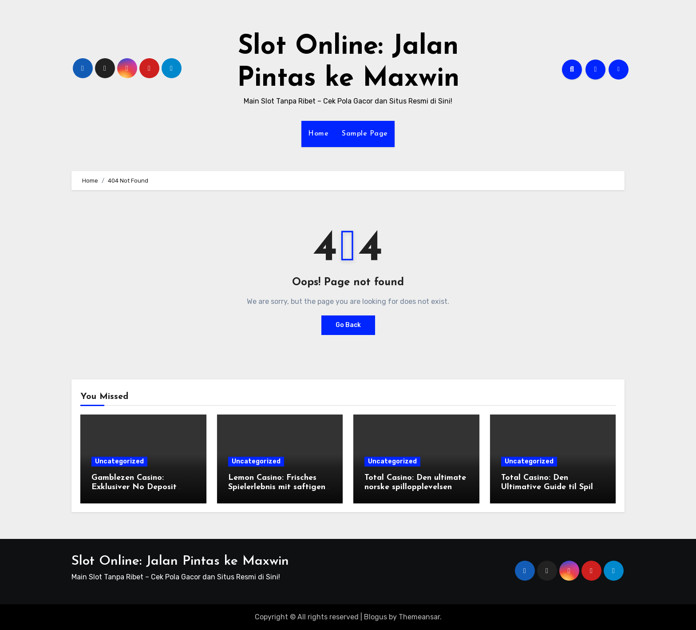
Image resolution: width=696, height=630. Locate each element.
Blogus (375, 617)
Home (318, 133)
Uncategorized (119, 461)
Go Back (348, 325)
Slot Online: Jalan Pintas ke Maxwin (180, 561)
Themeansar (419, 617)
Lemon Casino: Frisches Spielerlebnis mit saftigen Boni (276, 487)
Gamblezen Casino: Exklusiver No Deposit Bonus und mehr (134, 487)
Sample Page (365, 133)
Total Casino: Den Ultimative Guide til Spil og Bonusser (547, 487)
